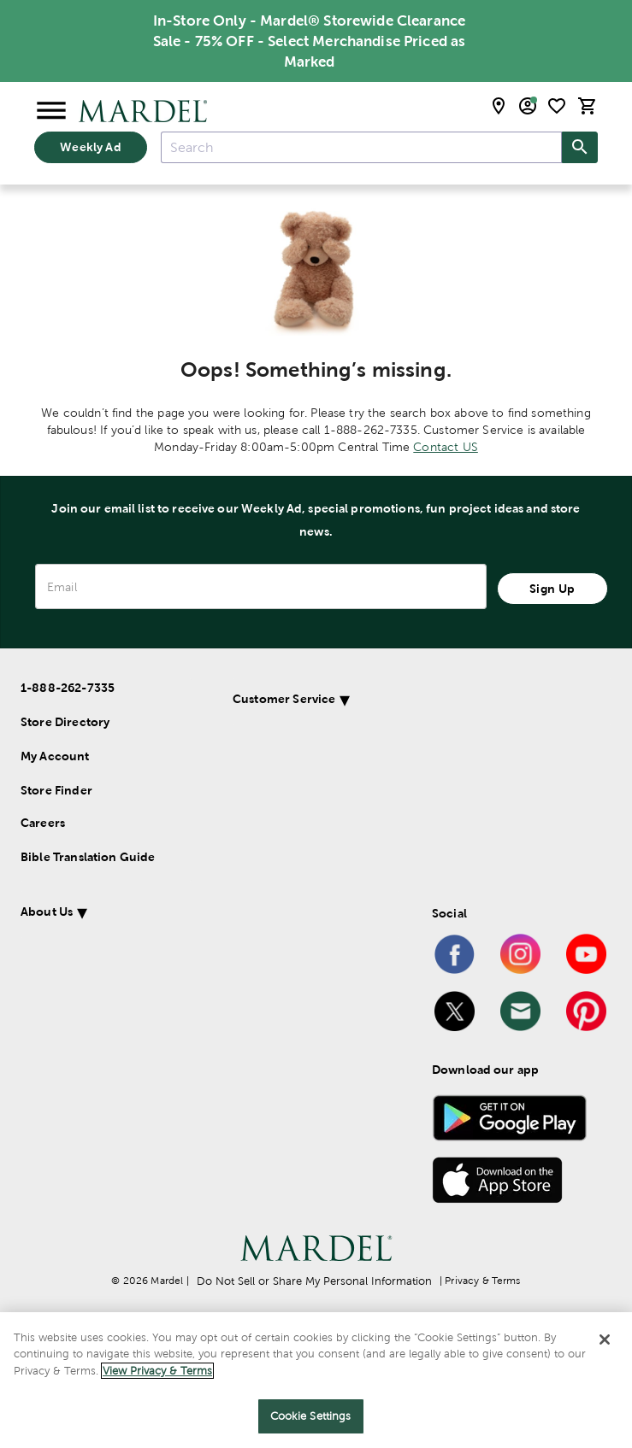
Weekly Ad (90, 147)
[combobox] (361, 147)
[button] (289, 914)
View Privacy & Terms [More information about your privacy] (157, 1370)
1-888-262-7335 (68, 688)
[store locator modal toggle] (498, 105)
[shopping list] (556, 105)
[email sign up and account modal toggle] (527, 105)
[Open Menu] (51, 111)
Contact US (445, 447)
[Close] (604, 1339)
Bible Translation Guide (88, 857)
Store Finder (56, 790)
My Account (55, 756)
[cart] (587, 106)
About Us (47, 968)
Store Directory (65, 722)
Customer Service (72, 911)
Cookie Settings (310, 1416)
